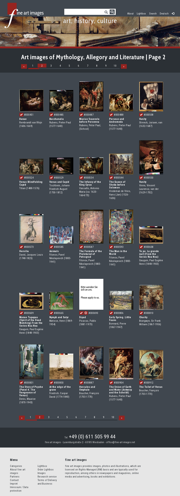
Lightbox (142, 13)
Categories (16, 466)
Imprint (14, 483)
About (130, 13)
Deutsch (164, 13)
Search (153, 13)
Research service (47, 476)
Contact (14, 480)
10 (115, 65)
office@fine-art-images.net (120, 442)
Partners (15, 476)
